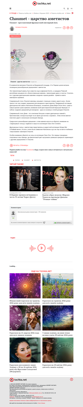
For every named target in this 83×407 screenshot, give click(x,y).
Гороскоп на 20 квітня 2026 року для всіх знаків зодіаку (57, 366)
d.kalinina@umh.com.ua (37, 396)
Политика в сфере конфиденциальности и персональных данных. (36, 400)
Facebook (29, 150)
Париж (17, 160)
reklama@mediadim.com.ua (35, 393)
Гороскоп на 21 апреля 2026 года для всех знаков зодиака (24, 334)
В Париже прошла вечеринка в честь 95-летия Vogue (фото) (23, 196)
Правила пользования (15, 400)
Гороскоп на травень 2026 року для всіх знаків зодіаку (56, 302)
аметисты (37, 160)
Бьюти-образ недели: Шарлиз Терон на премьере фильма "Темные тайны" (56, 197)
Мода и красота (15, 36)
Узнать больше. (41, 403)
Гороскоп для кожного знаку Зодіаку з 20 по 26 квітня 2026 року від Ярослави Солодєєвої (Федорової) (23, 368)
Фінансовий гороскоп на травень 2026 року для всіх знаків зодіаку (25, 302)
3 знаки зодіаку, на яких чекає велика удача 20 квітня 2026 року (57, 334)
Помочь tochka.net (25, 13)
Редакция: (12, 396)
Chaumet (27, 160)
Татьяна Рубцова (21, 27)
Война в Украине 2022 (41, 13)
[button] (68, 8)
